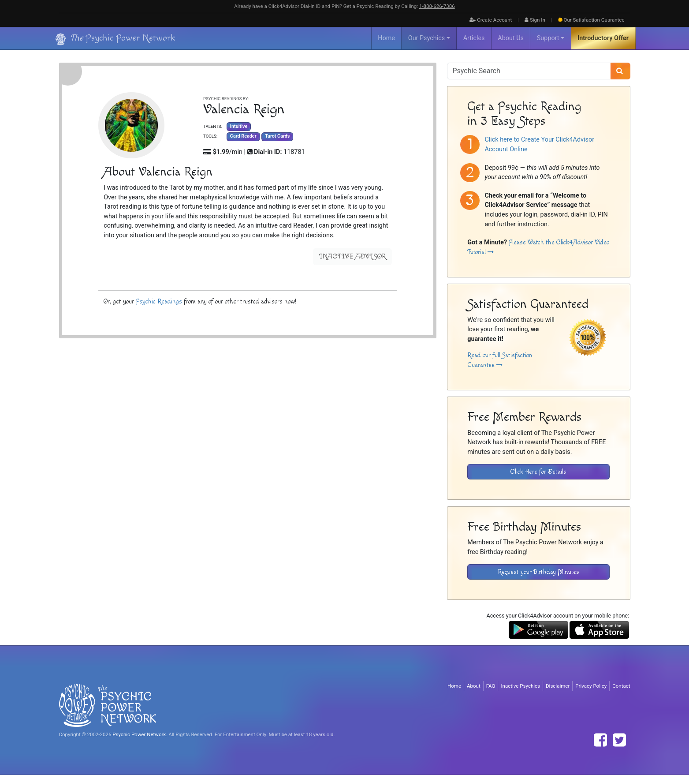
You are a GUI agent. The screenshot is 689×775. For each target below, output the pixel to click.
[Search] (620, 71)
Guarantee (591, 20)
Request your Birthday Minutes (538, 572)
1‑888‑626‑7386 (437, 6)
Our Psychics (426, 38)
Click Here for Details (538, 471)
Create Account (490, 20)
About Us (511, 38)
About (473, 686)
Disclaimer (558, 686)
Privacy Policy (591, 686)
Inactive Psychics (520, 686)
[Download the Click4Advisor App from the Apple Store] (599, 629)
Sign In (535, 20)
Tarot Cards (277, 136)
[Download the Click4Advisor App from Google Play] (538, 629)
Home (386, 38)
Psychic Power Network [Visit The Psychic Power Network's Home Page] (139, 734)
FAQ (490, 686)
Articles (474, 38)
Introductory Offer (603, 38)
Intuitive (238, 126)
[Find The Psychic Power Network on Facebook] (600, 740)
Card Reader (243, 136)
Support (548, 38)
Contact (621, 686)
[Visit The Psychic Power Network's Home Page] (107, 705)
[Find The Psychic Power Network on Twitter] (619, 740)
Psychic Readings (159, 301)
